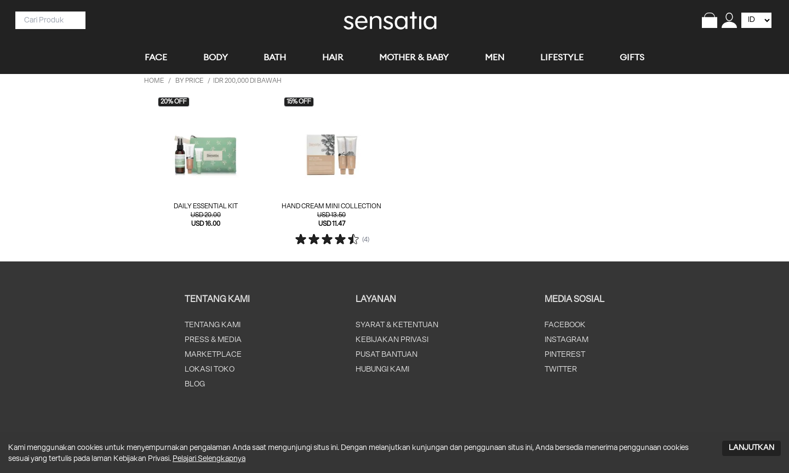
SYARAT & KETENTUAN (397, 325)
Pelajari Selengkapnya (209, 459)
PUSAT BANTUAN (387, 355)
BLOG (195, 384)
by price (189, 80)
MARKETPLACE (213, 355)
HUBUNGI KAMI (382, 370)
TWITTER (561, 370)
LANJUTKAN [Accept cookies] (751, 448)
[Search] (46, 20)
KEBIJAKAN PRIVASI (392, 340)
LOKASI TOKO (210, 370)
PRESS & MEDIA (213, 340)
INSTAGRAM (566, 340)
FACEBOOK (565, 325)
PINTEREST (565, 355)
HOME (154, 80)
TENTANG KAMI (213, 325)
